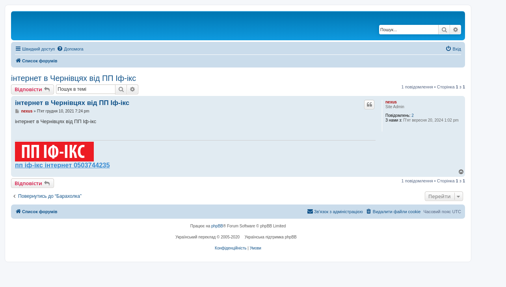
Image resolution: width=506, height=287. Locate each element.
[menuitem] (70, 49)
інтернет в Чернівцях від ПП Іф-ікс (73, 78)
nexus (391, 102)
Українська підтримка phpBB (271, 237)
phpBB (217, 226)
